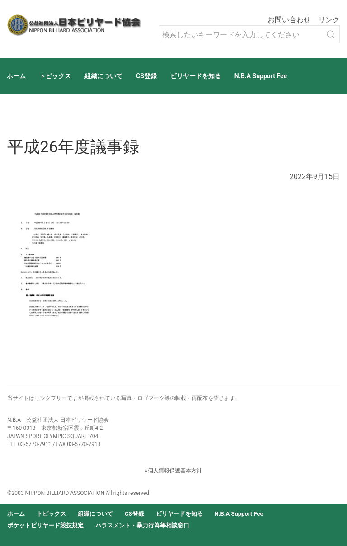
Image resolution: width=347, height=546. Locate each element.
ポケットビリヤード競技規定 (45, 525)
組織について (103, 76)
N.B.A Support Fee (260, 76)
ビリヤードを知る (195, 76)
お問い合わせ (289, 19)
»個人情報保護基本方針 (173, 470)
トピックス (55, 76)
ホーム (16, 76)
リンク (329, 19)
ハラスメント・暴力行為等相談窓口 (142, 525)
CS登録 (146, 76)
